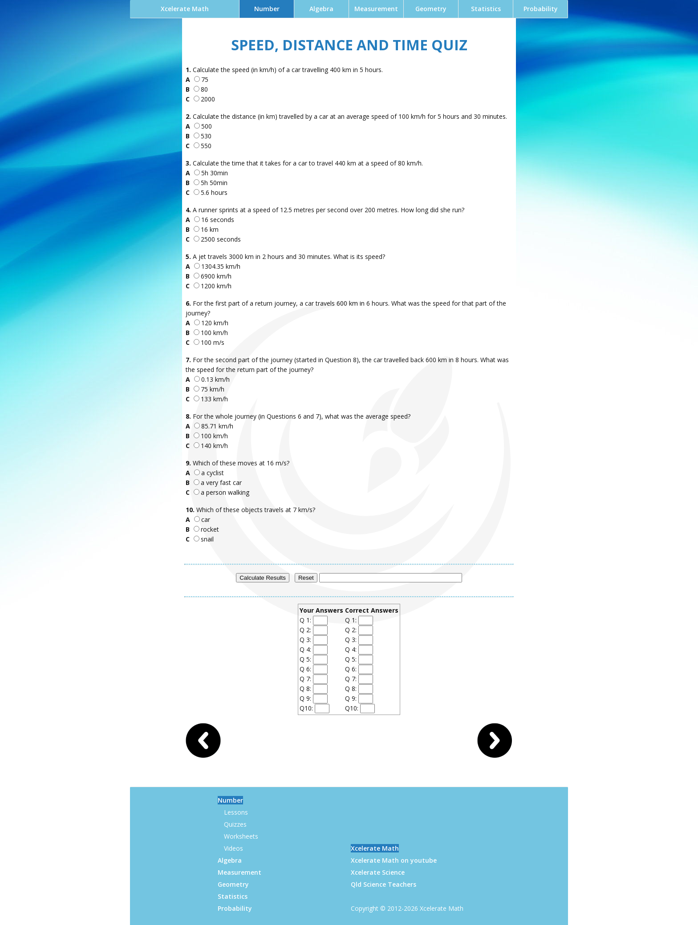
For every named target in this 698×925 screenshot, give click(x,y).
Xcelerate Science (378, 872)
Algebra (321, 8)
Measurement (376, 8)
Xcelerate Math (185, 8)
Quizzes (235, 824)
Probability (541, 8)
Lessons (236, 812)
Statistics (486, 8)
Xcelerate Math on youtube (394, 860)
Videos (233, 848)
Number (267, 8)
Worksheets (241, 836)
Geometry (430, 8)
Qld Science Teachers (383, 884)
